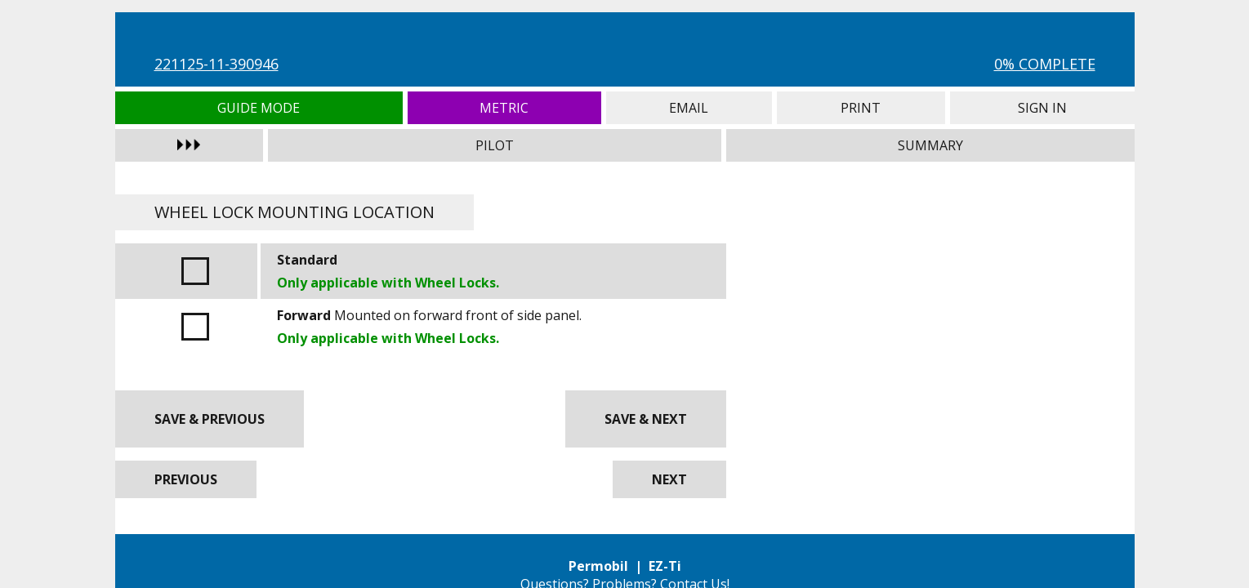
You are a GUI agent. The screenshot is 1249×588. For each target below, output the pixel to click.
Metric (504, 107)
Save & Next (645, 419)
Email (689, 107)
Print (861, 107)
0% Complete (1044, 64)
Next (669, 479)
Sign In (1042, 107)
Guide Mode (259, 107)
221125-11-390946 (216, 64)
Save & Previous (209, 419)
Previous (185, 479)
